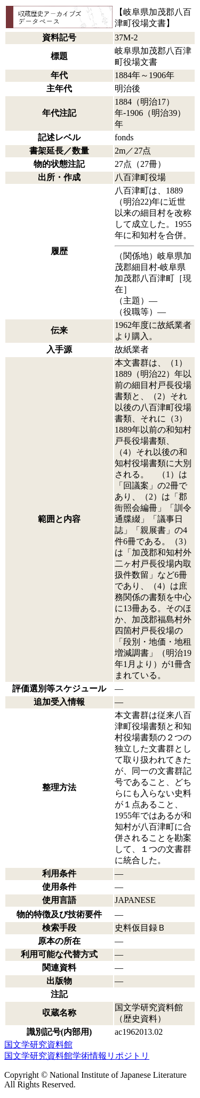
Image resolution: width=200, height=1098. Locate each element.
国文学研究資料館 (38, 1044)
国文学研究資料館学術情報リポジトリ (76, 1055)
